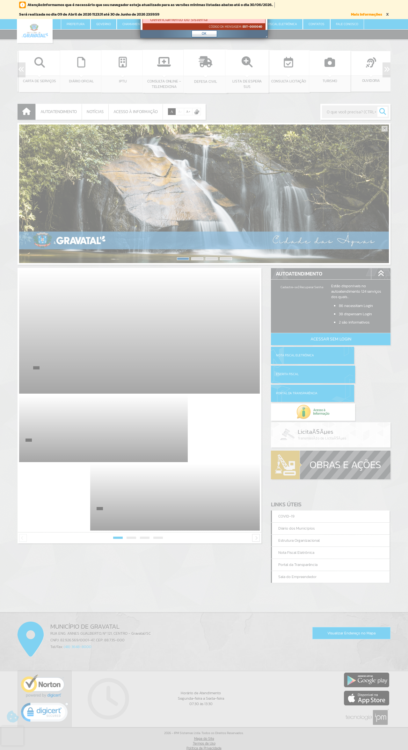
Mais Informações (366, 14)
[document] (204, 20)
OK (204, 33)
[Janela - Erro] (204, 20)
